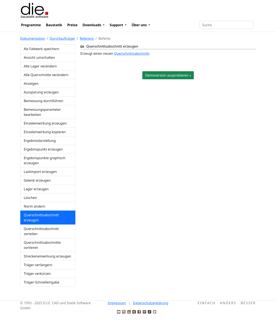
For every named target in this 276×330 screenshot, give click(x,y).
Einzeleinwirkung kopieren (45, 132)
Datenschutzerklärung (150, 303)
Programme (31, 25)
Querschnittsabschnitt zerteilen (41, 231)
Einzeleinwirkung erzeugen (45, 123)
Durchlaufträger (62, 38)
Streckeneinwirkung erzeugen (47, 256)
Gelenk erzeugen (37, 180)
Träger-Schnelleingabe (41, 282)
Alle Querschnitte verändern (46, 75)
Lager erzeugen (36, 189)
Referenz (87, 38)
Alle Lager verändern (40, 66)
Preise (72, 25)
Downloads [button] (92, 25)
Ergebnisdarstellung (40, 140)
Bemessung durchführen (43, 101)
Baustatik (54, 25)
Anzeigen (31, 83)
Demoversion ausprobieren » (168, 75)
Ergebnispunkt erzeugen (43, 149)
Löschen (30, 197)
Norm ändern (34, 206)
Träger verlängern (38, 265)
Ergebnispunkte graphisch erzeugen (44, 160)
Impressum (117, 303)
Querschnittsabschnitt (131, 53)
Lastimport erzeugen (40, 171)
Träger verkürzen (37, 273)
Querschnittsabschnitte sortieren (42, 245)
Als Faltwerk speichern (41, 49)
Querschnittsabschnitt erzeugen (41, 217)
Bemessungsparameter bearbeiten (42, 112)
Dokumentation (32, 38)
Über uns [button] (140, 25)
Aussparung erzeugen (41, 92)
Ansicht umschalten (39, 57)
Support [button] (117, 25)
